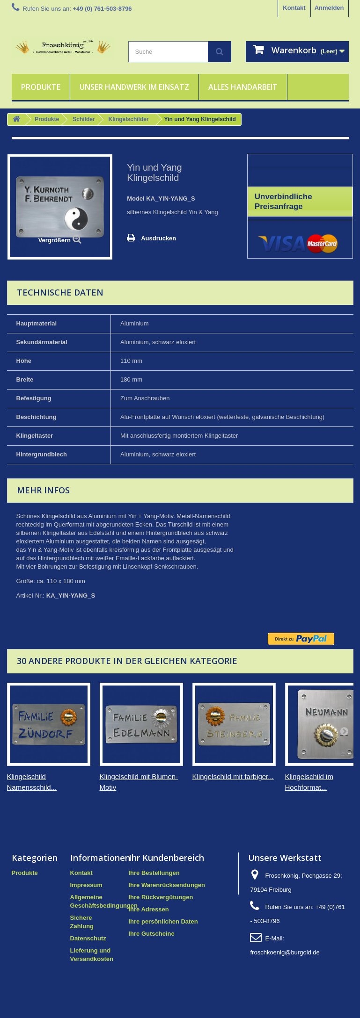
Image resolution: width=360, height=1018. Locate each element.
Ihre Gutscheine (152, 933)
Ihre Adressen (149, 909)
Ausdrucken (158, 238)
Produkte (40, 87)
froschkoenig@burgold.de (284, 952)
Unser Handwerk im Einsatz (134, 87)
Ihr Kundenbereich (166, 857)
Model (136, 198)
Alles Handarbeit (243, 87)
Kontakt (294, 7)
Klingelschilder (129, 119)
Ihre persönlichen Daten (163, 921)
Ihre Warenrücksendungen (167, 884)
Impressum (86, 884)
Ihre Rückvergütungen (161, 897)
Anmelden (329, 7)
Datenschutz (88, 938)
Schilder (84, 119)
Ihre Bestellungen (154, 872)
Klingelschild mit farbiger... (233, 776)
